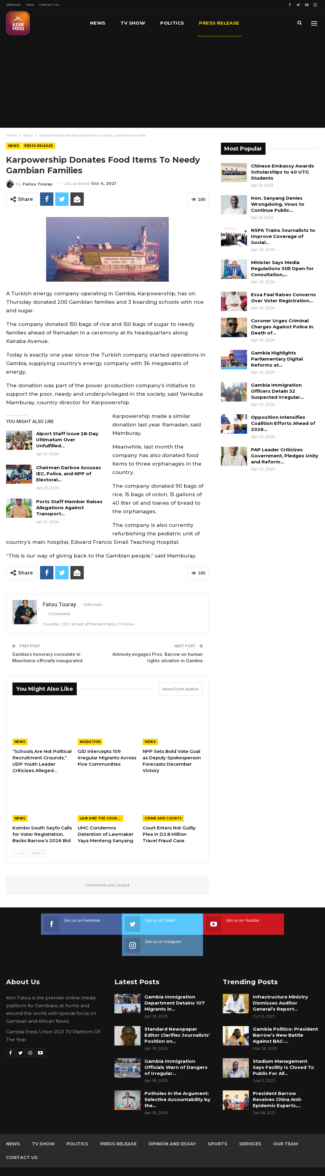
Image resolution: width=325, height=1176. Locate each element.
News (98, 23)
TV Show (132, 23)
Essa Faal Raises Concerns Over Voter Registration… (283, 297)
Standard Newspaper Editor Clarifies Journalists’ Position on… (177, 1014)
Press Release (219, 23)
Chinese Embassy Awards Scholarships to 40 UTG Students (282, 172)
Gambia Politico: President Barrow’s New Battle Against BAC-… (285, 1014)
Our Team (285, 1122)
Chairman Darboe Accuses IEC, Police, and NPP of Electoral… (68, 474)
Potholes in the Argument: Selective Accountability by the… (177, 1078)
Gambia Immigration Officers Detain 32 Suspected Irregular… (277, 391)
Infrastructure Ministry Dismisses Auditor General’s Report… (280, 982)
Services (13, 4)
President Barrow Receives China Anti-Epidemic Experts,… (277, 1078)
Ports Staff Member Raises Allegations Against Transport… (69, 508)
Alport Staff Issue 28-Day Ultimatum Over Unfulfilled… (67, 440)
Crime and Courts (163, 818)
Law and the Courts (101, 818)
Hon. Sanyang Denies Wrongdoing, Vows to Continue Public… (277, 204)
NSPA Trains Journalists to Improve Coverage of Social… (283, 236)
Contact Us (49, 4)
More (262, 23)
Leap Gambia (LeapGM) (294, 1160)
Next (38, 853)
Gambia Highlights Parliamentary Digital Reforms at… (277, 359)
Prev (21, 853)
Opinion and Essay (172, 1122)
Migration (90, 742)
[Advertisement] (162, 81)
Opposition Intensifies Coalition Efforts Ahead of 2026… (283, 423)
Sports (217, 1122)
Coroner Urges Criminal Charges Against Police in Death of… (282, 327)
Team (29, 4)
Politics (172, 23)
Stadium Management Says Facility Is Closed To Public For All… (283, 1046)
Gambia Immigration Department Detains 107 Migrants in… (174, 982)
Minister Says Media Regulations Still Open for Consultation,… (282, 268)
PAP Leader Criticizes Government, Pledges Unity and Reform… (284, 456)
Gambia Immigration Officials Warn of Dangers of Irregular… (176, 1046)
